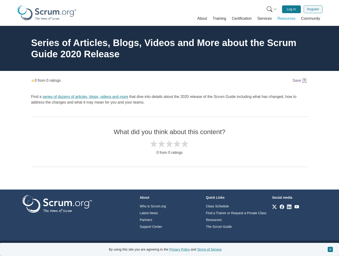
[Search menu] (272, 9)
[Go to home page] (57, 204)
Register (313, 9)
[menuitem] (271, 9)
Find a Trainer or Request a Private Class (236, 213)
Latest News (149, 213)
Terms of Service (209, 249)
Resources (214, 220)
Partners (146, 220)
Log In (291, 9)
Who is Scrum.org (153, 206)
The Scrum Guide (219, 227)
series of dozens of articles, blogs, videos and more (85, 97)
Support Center (151, 227)
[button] (202, 18)
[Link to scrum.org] (274, 207)
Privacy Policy (179, 249)
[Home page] (46, 13)
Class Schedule (217, 206)
